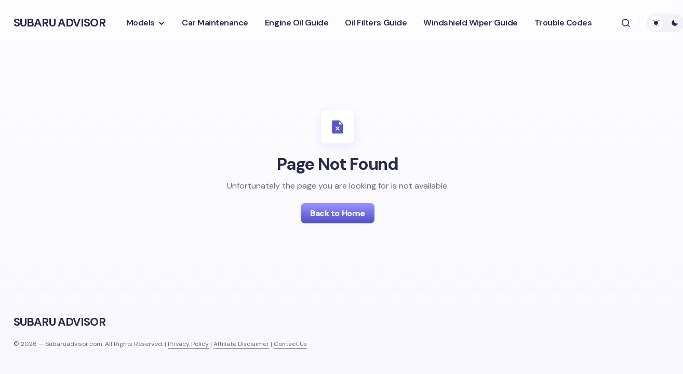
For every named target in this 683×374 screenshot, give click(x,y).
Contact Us (290, 344)
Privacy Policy (188, 344)
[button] (625, 23)
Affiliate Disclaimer (241, 344)
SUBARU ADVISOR (59, 22)
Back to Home (337, 213)
